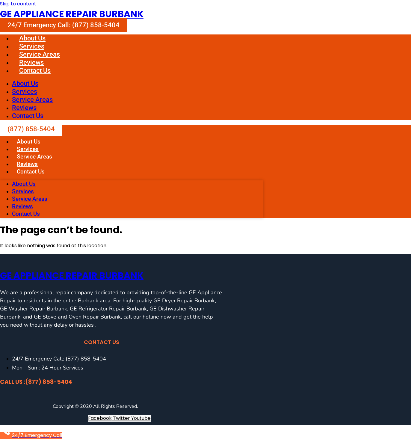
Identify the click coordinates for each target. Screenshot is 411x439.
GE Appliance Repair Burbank (71, 14)
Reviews (31, 62)
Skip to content (18, 3)
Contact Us (35, 70)
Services (31, 46)
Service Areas (39, 54)
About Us (32, 38)
